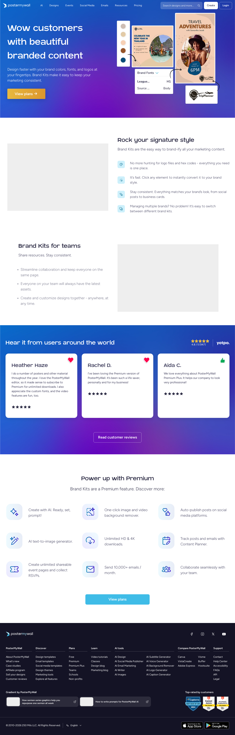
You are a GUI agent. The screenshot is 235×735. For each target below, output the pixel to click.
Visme (201, 656)
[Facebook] (191, 634)
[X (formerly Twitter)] (213, 634)
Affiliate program (15, 670)
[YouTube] (224, 634)
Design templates (46, 656)
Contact (218, 656)
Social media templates (49, 665)
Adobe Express (186, 665)
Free (71, 656)
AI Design (120, 656)
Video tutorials (99, 656)
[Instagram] (202, 634)
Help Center (220, 661)
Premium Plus (76, 665)
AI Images (120, 674)
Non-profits (75, 679)
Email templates (45, 661)
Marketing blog (99, 670)
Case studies (13, 665)
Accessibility (220, 665)
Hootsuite (204, 665)
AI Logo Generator (156, 670)
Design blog (98, 665)
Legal (216, 679)
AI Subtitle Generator (158, 656)
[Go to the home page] (15, 5)
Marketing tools (44, 674)
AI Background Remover (160, 665)
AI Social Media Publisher (129, 661)
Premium (74, 661)
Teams (72, 670)
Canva (181, 656)
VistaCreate (185, 661)
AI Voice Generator (157, 661)
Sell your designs (15, 674)
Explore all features (46, 679)
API (215, 674)
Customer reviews (16, 679)
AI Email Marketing (125, 665)
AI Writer (120, 670)
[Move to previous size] (121, 164)
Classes (95, 661)
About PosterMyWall (17, 656)
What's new (12, 661)
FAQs (216, 670)
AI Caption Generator (158, 674)
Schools (73, 674)
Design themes (44, 670)
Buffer (201, 661)
